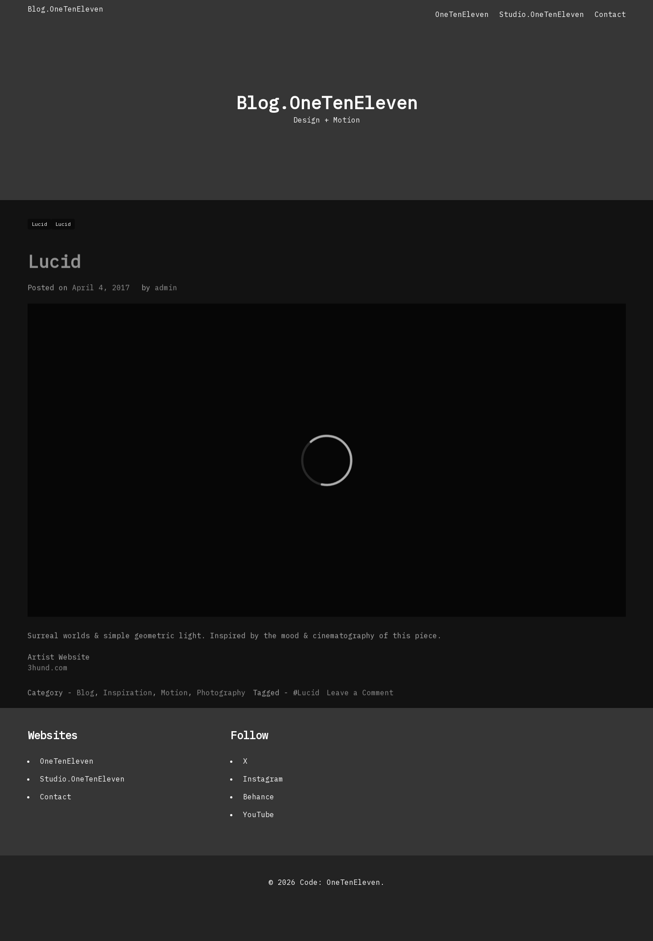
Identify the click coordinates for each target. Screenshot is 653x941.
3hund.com (48, 684)
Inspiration (127, 709)
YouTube (258, 814)
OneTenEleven (462, 14)
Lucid (54, 278)
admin (166, 304)
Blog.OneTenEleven (65, 8)
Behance (258, 796)
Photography (221, 709)
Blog (85, 709)
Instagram (263, 778)
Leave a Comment (360, 709)
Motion (174, 709)
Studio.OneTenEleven (541, 14)
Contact (610, 14)
